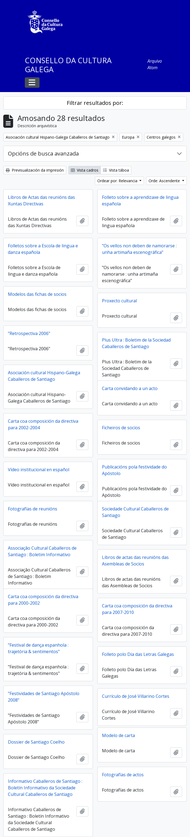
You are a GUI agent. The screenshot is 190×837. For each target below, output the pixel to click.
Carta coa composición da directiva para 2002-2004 (43, 424)
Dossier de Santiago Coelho (36, 742)
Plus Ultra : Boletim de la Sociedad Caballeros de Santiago (136, 343)
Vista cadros (84, 170)
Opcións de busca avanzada (43, 153)
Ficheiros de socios (121, 428)
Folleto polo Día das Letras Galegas (138, 654)
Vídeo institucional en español (38, 470)
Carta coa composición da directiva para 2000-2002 (43, 599)
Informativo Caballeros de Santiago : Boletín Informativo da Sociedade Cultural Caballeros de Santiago (45, 787)
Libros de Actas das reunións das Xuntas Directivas (41, 200)
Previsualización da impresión (35, 170)
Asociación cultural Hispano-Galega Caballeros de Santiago (44, 376)
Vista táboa (116, 170)
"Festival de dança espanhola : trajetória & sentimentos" (38, 648)
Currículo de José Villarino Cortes (135, 696)
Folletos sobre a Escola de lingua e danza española (43, 249)
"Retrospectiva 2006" (29, 333)
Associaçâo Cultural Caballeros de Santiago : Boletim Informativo (42, 551)
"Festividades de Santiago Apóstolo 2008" (43, 696)
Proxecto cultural (119, 301)
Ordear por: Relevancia (117, 180)
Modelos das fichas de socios (37, 294)
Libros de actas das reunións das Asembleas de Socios (135, 560)
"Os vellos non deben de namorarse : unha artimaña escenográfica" (139, 249)
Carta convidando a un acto (130, 388)
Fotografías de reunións (32, 509)
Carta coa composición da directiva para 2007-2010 (137, 609)
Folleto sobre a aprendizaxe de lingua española (140, 200)
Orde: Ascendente (165, 180)
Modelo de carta (118, 735)
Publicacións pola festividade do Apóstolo (134, 470)
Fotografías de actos (123, 775)
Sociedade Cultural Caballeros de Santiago (135, 512)
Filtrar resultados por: (95, 102)
